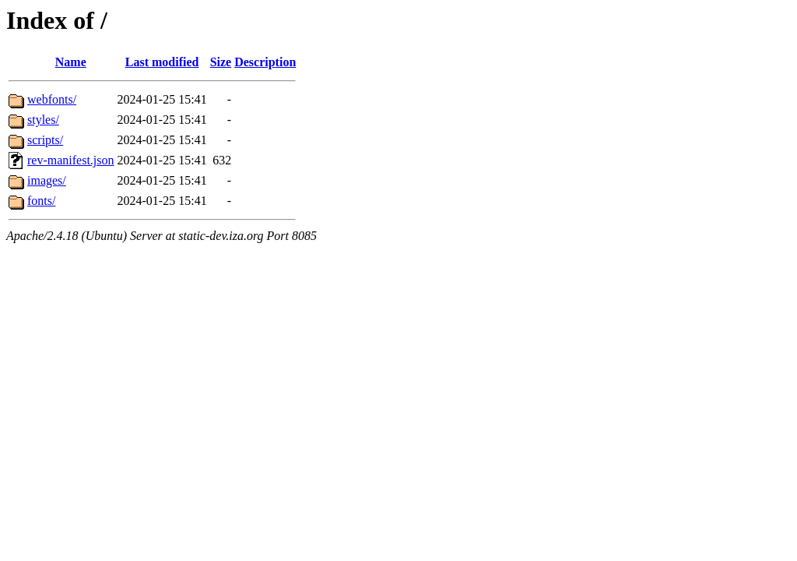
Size (221, 62)
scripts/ (45, 139)
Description (265, 62)
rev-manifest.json (70, 160)
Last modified (162, 62)
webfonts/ (51, 99)
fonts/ (41, 200)
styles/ (43, 119)
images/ (46, 180)
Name (70, 62)
